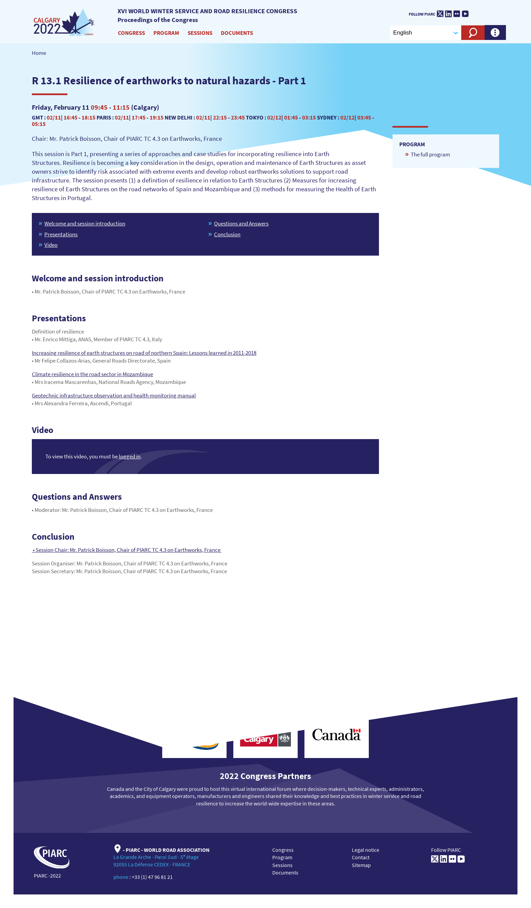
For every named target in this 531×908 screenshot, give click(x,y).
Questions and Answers (241, 223)
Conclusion (227, 234)
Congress (131, 33)
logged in (130, 456)
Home (39, 53)
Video (51, 244)
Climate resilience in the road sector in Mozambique (92, 374)
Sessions (200, 33)
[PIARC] (492, 12)
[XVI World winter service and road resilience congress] (64, 23)
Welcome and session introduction (84, 223)
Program (166, 33)
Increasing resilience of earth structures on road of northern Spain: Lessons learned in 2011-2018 (144, 352)
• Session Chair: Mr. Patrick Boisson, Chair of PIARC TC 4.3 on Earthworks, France (126, 550)
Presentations (61, 234)
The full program (430, 154)
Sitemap (361, 865)
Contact (360, 857)
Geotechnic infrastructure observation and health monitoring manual (114, 395)
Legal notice (365, 849)
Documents (237, 33)
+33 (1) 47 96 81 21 (152, 876)
